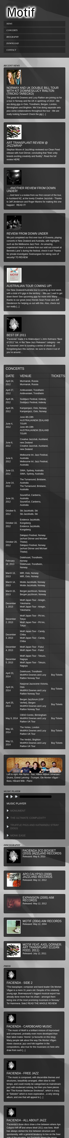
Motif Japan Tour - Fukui (32, 647)
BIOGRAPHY (12, 37)
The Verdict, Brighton (30, 739)
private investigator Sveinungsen (26, 254)
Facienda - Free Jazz (23, 1073)
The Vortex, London (29, 727)
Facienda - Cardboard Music (29, 1026)
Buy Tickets (56, 675)
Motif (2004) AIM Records (42, 921)
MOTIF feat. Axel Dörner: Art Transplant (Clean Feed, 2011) (42, 947)
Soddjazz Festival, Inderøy (33, 399)
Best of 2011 (16, 335)
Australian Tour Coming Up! (29, 285)
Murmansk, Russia (29, 381)
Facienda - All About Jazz (26, 1120)
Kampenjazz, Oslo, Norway (33, 408)
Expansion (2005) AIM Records (38, 899)
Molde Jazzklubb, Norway (32, 582)
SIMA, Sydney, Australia (32, 470)
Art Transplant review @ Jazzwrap (27, 144)
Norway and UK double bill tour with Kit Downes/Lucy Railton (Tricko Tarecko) (33, 90)
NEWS (9, 23)
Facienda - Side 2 (19, 982)
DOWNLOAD (12, 43)
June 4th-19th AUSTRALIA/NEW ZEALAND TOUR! (34, 420)
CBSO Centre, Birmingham (33, 715)
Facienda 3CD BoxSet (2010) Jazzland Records (42, 852)
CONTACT (11, 50)
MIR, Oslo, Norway (29, 573)
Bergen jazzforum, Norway (33, 591)
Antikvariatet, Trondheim (32, 390)
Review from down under (27, 233)
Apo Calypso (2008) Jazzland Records (37, 876)
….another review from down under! (31, 190)
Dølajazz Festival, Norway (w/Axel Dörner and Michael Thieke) (33, 538)
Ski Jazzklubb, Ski (29, 510)
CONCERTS (11, 30)
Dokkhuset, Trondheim (31, 671)
